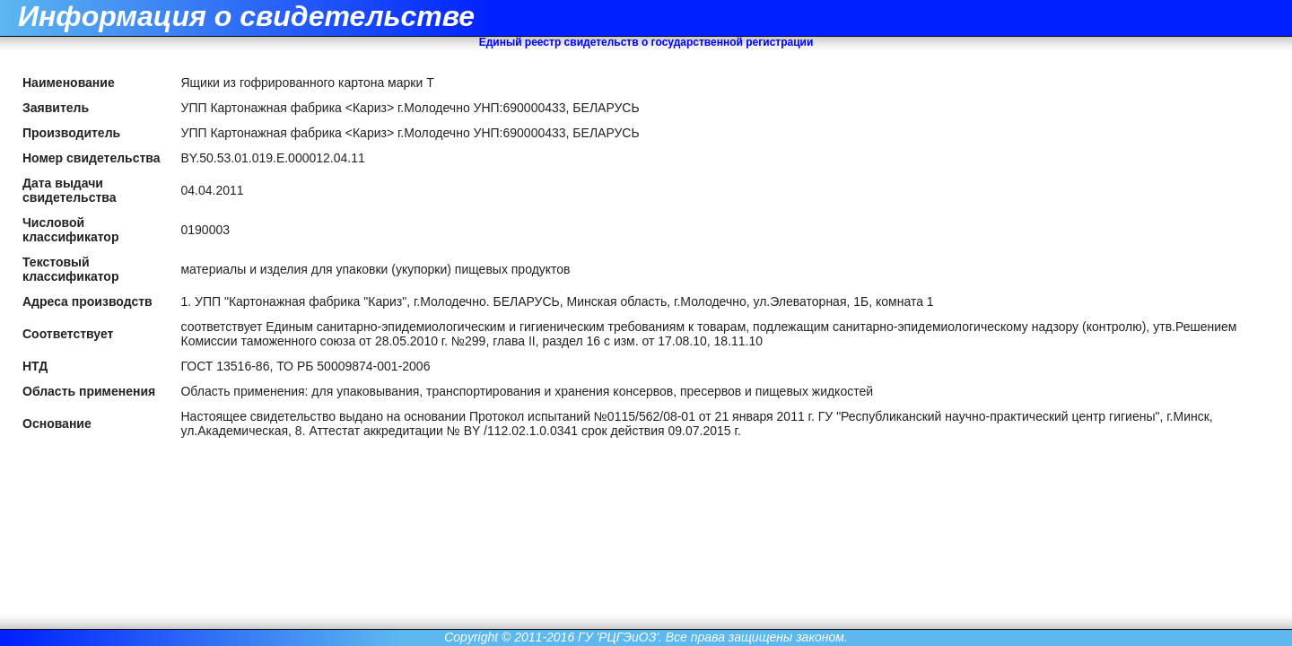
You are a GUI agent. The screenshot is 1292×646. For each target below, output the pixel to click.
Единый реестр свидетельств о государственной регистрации (646, 42)
